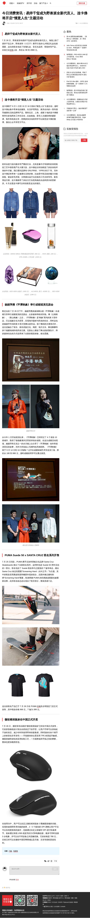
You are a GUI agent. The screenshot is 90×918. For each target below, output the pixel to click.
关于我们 (4, 912)
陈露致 (15, 851)
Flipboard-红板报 (68, 902)
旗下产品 (42, 3)
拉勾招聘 (56, 907)
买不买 (29, 3)
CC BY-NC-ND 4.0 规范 (67, 913)
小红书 (57, 896)
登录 (17, 879)
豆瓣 (65, 896)
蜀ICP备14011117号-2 (8, 915)
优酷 (72, 898)
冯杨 (8, 23)
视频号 (50, 898)
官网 (12, 50)
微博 (61, 896)
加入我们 (50, 907)
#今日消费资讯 (83, 23)
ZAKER (60, 902)
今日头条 (54, 902)
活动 (35, 3)
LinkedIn (62, 907)
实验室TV (20, 3)
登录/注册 (82, 3)
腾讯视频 (67, 898)
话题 (11, 3)
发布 (55, 869)
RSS (49, 902)
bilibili (49, 900)
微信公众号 (51, 896)
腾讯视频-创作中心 (58, 898)
